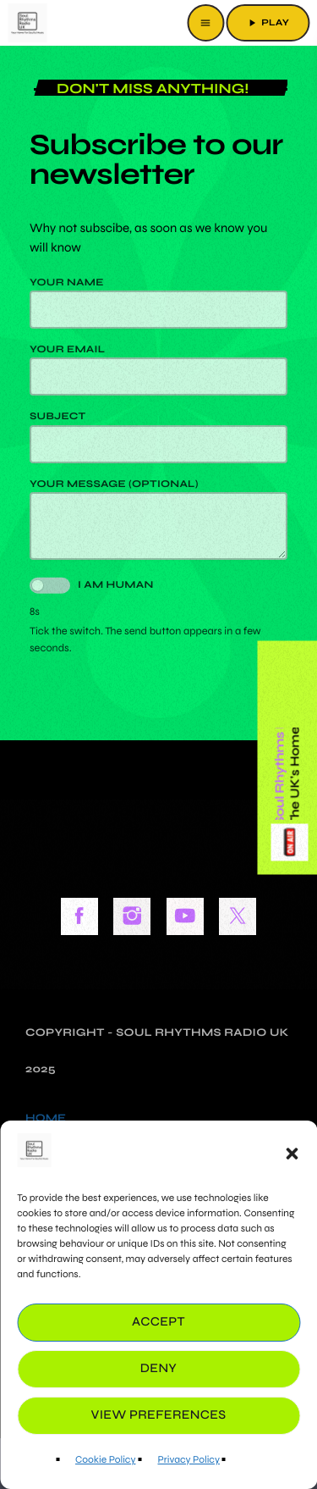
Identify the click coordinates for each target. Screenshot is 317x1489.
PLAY (267, 23)
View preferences (159, 1415)
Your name (158, 303)
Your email (158, 370)
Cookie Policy (105, 1460)
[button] (291, 1153)
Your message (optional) (158, 519)
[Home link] (27, 22)
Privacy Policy (188, 1460)
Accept (158, 1322)
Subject (158, 436)
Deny (158, 1368)
